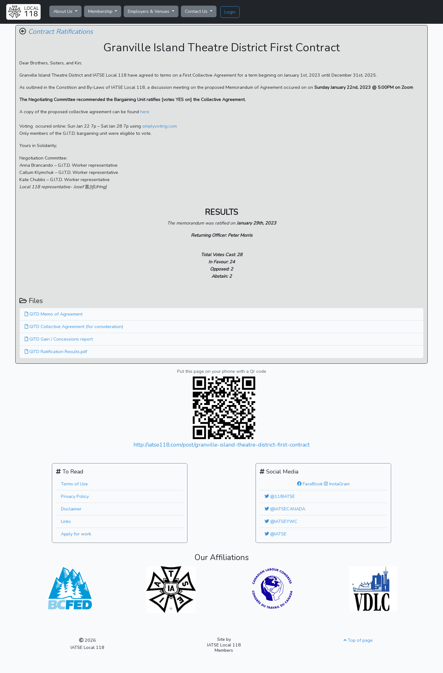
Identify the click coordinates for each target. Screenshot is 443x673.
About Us (63, 11)
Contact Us (197, 11)
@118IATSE (280, 496)
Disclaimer (71, 509)
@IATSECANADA (285, 509)
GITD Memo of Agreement (53, 314)
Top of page (358, 640)
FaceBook (310, 484)
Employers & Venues (149, 11)
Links (66, 521)
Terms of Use (74, 484)
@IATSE (275, 534)
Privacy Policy (75, 496)
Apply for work (76, 534)
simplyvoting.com (159, 126)
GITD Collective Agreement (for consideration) (74, 326)
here (144, 112)
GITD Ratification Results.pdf (56, 351)
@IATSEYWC (281, 521)
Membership (101, 11)
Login (230, 12)
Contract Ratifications (60, 31)
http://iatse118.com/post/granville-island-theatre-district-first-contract (221, 444)
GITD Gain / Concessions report (59, 339)
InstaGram (337, 484)
